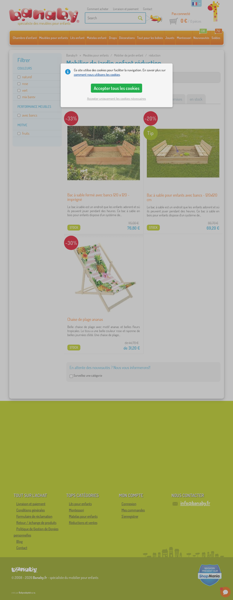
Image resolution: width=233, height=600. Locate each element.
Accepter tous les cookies (116, 88)
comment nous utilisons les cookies (97, 74)
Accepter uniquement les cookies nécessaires (116, 98)
